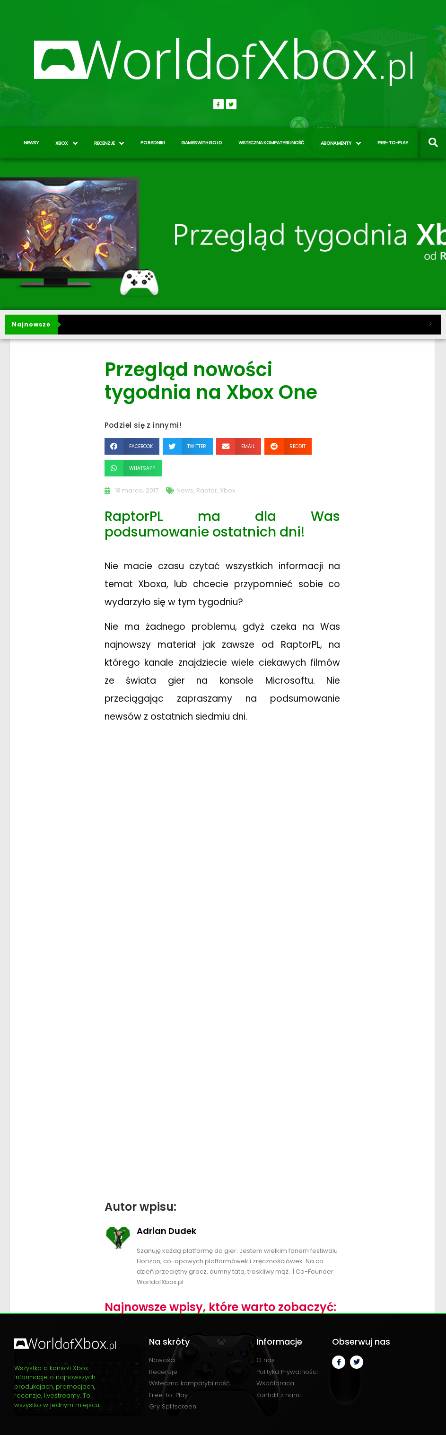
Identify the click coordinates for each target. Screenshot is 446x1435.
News (184, 490)
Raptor (206, 490)
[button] (132, 446)
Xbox (227, 490)
